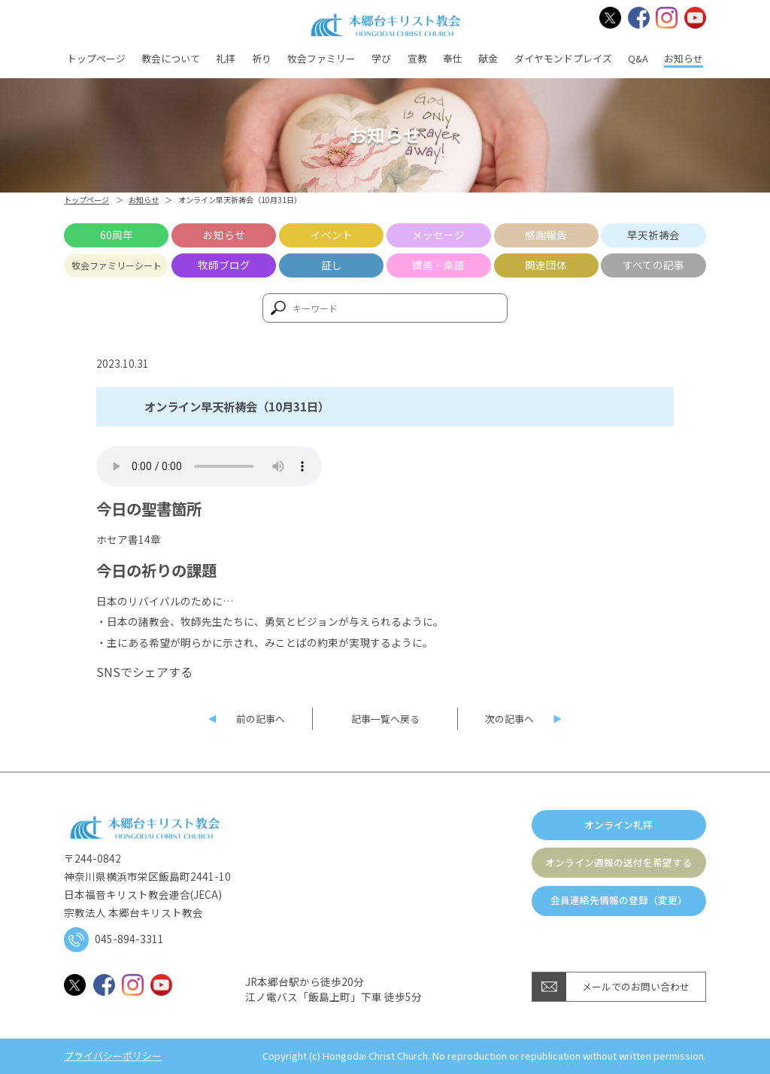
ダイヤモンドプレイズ (563, 58)
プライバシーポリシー (113, 1056)
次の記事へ (509, 718)
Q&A (638, 58)
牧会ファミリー (321, 58)
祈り (261, 58)
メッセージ (438, 234)
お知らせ (683, 58)
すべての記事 (653, 264)
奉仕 (452, 58)
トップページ (96, 58)
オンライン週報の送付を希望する (618, 862)
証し (331, 264)
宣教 (417, 58)
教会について (170, 58)
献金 (488, 58)
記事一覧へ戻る (385, 718)
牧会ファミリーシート (116, 265)
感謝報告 (546, 234)
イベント (332, 234)
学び (381, 58)
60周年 (116, 234)
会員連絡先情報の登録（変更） (618, 900)
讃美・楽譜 (438, 264)
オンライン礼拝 (618, 825)
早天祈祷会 (653, 234)
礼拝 (225, 58)
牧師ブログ (224, 264)
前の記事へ (260, 718)
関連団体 (546, 264)
